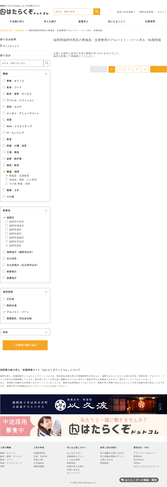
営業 (7, 119)
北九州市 (10, 258)
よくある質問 (73, 460)
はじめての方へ (74, 453)
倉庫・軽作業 (12, 158)
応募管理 (150, 21)
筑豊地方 (10, 278)
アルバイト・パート (16, 312)
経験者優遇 (39, 466)
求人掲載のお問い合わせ (112, 453)
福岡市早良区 (14, 241)
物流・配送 (11, 165)
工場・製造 (11, 152)
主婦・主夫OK (41, 456)
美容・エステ (12, 106)
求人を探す (50, 21)
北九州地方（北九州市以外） (21, 265)
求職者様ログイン (75, 456)
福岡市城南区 (14, 237)
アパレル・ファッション (18, 100)
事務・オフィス (13, 81)
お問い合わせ (73, 470)
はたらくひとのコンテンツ (147, 466)
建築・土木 (11, 190)
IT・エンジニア (13, 132)
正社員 (8, 299)
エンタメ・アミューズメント (21, 113)
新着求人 (83, 21)
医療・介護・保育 (15, 145)
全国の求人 (17, 21)
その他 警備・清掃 (17, 183)
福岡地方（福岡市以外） (18, 252)
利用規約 (71, 463)
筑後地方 (10, 271)
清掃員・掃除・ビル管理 (21, 179)
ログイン (162, 12)
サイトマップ (73, 473)
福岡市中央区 (14, 221)
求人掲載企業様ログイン (112, 456)
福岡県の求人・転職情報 (12, 30)
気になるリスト (117, 21)
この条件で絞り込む (25, 345)
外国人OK (38, 460)
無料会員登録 (147, 12)
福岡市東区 (13, 229)
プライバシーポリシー (144, 453)
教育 (7, 139)
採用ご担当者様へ (126, 12)
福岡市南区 (13, 233)
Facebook (139, 460)
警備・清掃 (11, 171)
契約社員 (10, 305)
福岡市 (8, 217)
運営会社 (138, 456)
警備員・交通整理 (17, 175)
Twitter (137, 463)
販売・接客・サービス (17, 94)
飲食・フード (12, 87)
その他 (8, 196)
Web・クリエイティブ (17, 126)
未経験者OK (39, 453)
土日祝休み (39, 463)
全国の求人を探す (75, 466)
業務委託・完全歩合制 (17, 318)
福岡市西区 (13, 245)
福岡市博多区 (14, 225)
